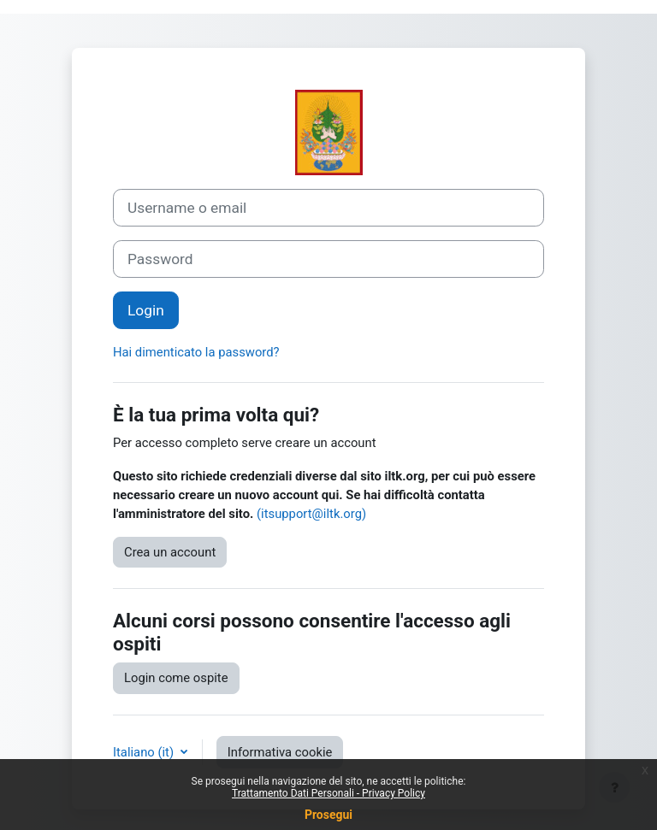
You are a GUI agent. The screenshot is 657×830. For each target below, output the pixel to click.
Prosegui (328, 814)
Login (145, 310)
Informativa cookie (280, 752)
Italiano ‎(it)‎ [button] (145, 752)
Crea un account (170, 552)
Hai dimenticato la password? (196, 352)
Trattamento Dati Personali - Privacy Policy (328, 793)
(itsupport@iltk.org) (311, 513)
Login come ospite (176, 678)
